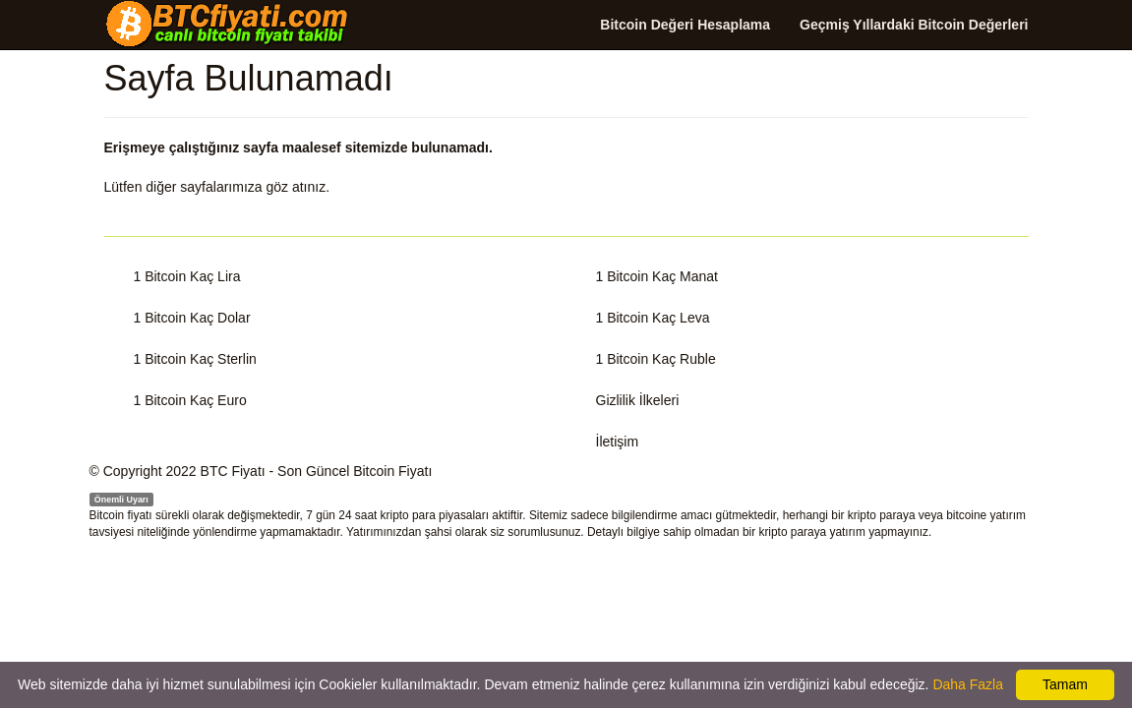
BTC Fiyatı (233, 471)
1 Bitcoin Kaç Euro (190, 400)
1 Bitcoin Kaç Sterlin (195, 359)
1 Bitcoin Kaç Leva (653, 317)
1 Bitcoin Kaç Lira (187, 276)
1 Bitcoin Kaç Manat (657, 276)
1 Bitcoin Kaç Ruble (656, 359)
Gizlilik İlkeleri (638, 400)
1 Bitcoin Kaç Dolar (192, 317)
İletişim (617, 441)
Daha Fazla (967, 684)
